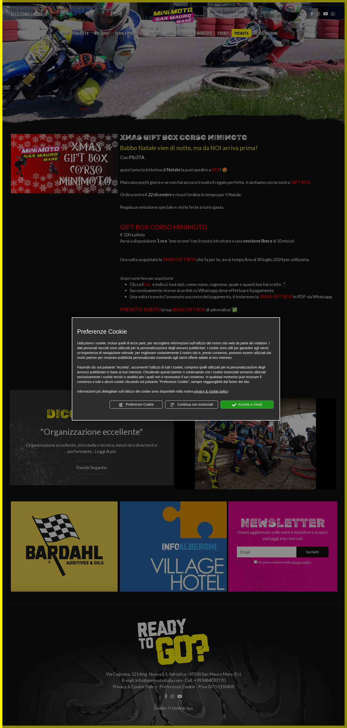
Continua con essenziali (191, 404)
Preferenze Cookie (136, 404)
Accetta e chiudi (247, 404)
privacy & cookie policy (211, 391)
